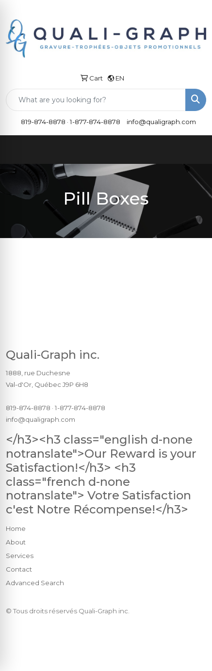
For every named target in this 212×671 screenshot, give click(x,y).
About (16, 542)
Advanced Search (35, 583)
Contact (19, 569)
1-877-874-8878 (95, 122)
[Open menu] (192, 150)
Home (16, 528)
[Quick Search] (96, 100)
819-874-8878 (43, 122)
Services (19, 555)
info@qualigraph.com (161, 122)
